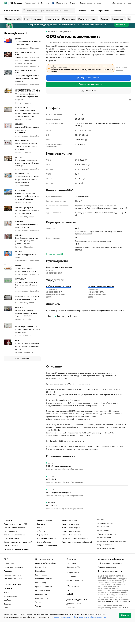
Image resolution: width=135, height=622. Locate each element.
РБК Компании (16, 3)
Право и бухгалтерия (33, 18)
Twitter (6, 592)
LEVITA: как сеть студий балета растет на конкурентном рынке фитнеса (27, 346)
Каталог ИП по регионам (71, 534)
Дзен (6, 607)
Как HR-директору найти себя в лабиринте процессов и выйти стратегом (27, 78)
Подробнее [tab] (51, 61)
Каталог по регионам (70, 523)
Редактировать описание (121, 68)
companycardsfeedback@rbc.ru (118, 601)
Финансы (104, 18)
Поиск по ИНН (103, 530)
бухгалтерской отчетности (111, 311)
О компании (9, 563)
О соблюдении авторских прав (110, 570)
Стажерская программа (13, 578)
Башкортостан (41, 574)
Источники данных (104, 537)
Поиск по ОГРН (103, 526)
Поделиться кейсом (11, 538)
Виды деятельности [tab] (65, 100)
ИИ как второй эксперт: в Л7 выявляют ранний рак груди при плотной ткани (27, 329)
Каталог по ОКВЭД (69, 520)
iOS (67, 590)
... (106, 2)
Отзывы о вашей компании (14, 534)
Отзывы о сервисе (11, 545)
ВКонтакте (8, 588)
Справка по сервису (105, 522)
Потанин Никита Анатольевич (101, 286)
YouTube (7, 599)
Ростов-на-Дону (41, 598)
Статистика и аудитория (107, 533)
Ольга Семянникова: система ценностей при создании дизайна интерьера (26, 240)
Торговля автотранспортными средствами (93, 241)
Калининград (40, 582)
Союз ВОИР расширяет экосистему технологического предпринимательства (27, 313)
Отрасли (73, 3)
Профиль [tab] (50, 100)
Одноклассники (10, 596)
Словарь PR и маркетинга (47, 545)
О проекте (116, 11)
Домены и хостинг (73, 603)
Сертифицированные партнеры (16, 549)
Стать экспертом (10, 531)
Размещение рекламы (12, 574)
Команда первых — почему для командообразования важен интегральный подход (27, 60)
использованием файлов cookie (63, 617)
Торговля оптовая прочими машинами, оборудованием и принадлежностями (99, 232)
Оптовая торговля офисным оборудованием (113, 42)
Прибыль (72, 316)
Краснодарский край (43, 586)
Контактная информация (14, 567)
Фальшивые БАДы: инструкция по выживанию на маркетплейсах (27, 129)
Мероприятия (62, 3)
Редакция (8, 570)
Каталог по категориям (71, 527)
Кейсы (92, 11)
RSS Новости (71, 576)
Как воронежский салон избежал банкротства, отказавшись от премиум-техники (27, 179)
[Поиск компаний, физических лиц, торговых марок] (48, 10)
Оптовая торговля (52, 42)
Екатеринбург (40, 567)
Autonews (98, 3)
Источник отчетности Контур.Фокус (111, 541)
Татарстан (39, 601)
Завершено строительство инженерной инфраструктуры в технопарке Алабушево (27, 196)
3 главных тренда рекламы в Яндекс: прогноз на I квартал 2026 (26, 284)
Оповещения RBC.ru (74, 580)
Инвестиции (47, 3)
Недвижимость (86, 3)
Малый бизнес (68, 18)
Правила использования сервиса (75, 538)
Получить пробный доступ (14, 527)
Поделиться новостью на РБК (15, 523)
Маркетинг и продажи (87, 18)
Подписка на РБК (32, 3)
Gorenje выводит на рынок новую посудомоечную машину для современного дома (27, 113)
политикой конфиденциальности (92, 617)
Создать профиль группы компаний (18, 541)
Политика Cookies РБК (106, 548)
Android (69, 593)
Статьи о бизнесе (44, 541)
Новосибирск (40, 570)
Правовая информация (107, 567)
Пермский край (41, 594)
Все (49, 316)
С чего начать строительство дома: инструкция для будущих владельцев (27, 162)
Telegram (7, 603)
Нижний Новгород (42, 590)
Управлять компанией (88, 78)
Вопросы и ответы (104, 544)
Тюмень (38, 605)
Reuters (125, 607)
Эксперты (82, 11)
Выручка (59, 316)
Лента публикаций (15, 33)
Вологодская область (43, 578)
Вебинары (41, 531)
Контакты (101, 519)
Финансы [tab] (80, 100)
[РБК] (5, 3)
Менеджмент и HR (13, 18)
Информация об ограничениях (110, 563)
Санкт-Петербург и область (46, 563)
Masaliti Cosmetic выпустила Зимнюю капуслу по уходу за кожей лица (26, 146)
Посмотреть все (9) (54, 254)
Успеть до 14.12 (121, 24)
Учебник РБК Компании (46, 538)
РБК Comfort (71, 563)
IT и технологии (52, 18)
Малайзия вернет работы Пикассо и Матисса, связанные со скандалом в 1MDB (27, 210)
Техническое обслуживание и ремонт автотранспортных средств (99, 248)
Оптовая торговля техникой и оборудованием (78, 42)
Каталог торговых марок (71, 531)
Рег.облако (70, 607)
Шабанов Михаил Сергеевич (58, 286)
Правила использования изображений (77, 541)
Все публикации (22, 359)
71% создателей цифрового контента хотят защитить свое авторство (26, 96)
